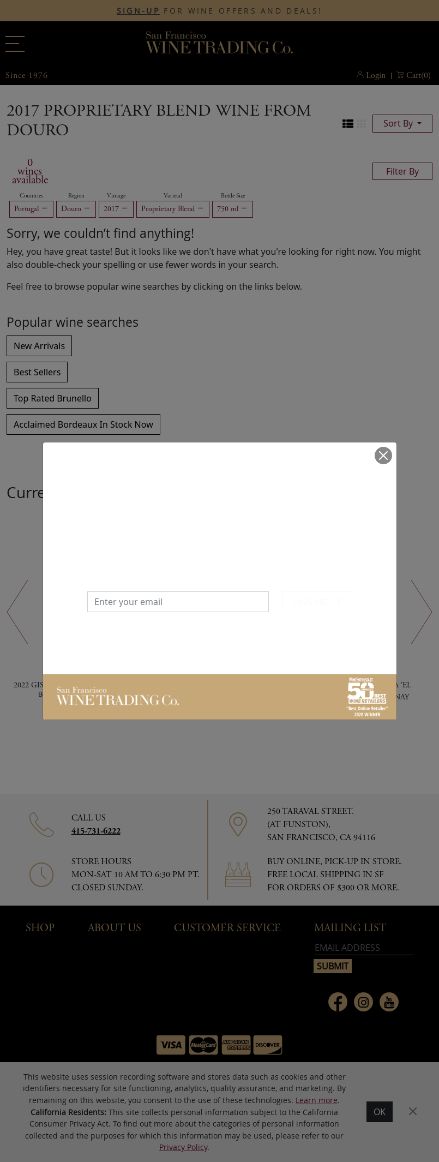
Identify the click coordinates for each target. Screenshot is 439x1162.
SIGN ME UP (317, 602)
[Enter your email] (178, 601)
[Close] (383, 455)
